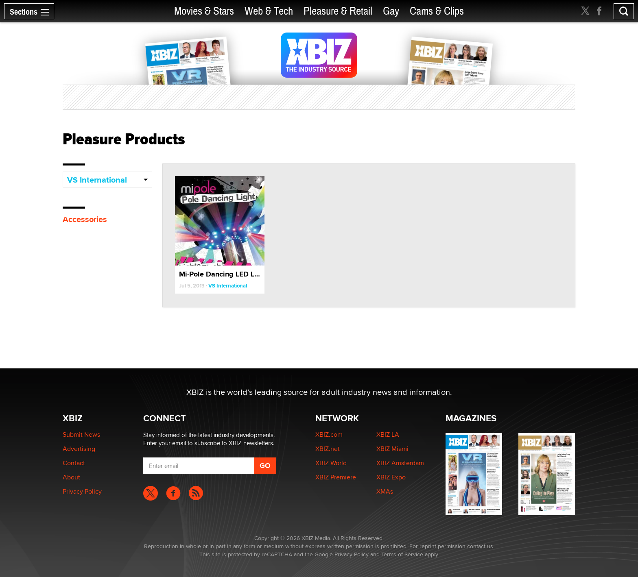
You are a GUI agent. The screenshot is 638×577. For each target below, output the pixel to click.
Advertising (79, 448)
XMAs (384, 491)
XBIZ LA (387, 434)
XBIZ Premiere (335, 477)
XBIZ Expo (391, 477)
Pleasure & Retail (338, 11)
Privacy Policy (82, 491)
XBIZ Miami (392, 448)
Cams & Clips (437, 11)
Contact (74, 463)
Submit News (81, 434)
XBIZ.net (327, 448)
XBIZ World (331, 463)
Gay (391, 11)
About (71, 477)
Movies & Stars (204, 11)
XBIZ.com (329, 434)
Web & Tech (269, 11)
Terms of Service (402, 554)
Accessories (85, 219)
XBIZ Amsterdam (400, 463)
